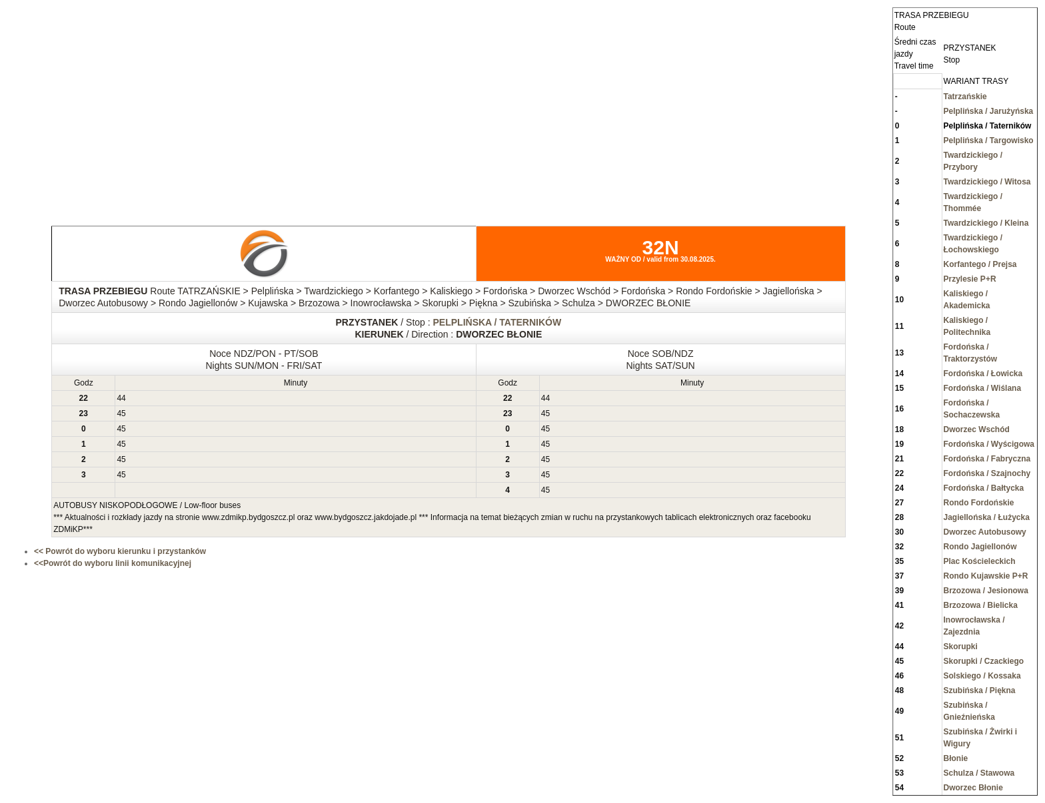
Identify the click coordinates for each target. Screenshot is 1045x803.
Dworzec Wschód (977, 429)
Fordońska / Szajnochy (987, 473)
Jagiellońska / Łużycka (987, 517)
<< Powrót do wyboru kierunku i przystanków (120, 551)
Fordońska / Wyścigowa (989, 444)
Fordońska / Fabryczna (987, 458)
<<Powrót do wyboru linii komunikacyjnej (112, 563)
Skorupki (961, 646)
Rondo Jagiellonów (980, 546)
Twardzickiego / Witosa (987, 181)
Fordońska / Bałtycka (984, 488)
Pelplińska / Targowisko (989, 140)
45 (121, 413)
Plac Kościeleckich (980, 561)
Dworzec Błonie (973, 787)
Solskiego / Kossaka (982, 675)
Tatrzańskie (965, 96)
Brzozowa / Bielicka (981, 605)
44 (121, 398)
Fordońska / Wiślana (983, 388)
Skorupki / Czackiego (984, 661)
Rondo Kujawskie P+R (986, 576)
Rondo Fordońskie (979, 502)
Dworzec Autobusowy (985, 532)
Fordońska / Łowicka (983, 373)
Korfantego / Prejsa (980, 264)
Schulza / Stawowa (979, 773)
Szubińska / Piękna (980, 690)
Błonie (956, 758)
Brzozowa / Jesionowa (986, 590)
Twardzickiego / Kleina (986, 223)
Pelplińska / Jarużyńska (989, 111)
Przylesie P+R (970, 279)
